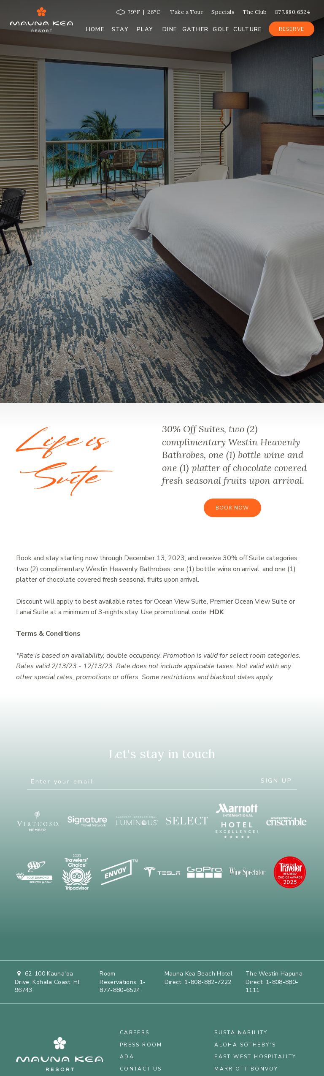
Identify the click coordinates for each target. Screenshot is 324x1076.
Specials (223, 12)
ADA (127, 1056)
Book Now (232, 507)
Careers (135, 1032)
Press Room (141, 1044)
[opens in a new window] (37, 821)
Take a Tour (186, 12)
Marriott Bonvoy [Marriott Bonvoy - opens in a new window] (246, 1068)
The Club (255, 12)
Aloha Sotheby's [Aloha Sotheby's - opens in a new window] (245, 1044)
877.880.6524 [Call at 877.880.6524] (292, 12)
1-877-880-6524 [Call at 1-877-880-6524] (123, 986)
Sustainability (241, 1032)
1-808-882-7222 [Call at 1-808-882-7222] (207, 982)
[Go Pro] (204, 872)
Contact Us (141, 1068)
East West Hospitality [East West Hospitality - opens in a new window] (255, 1056)
